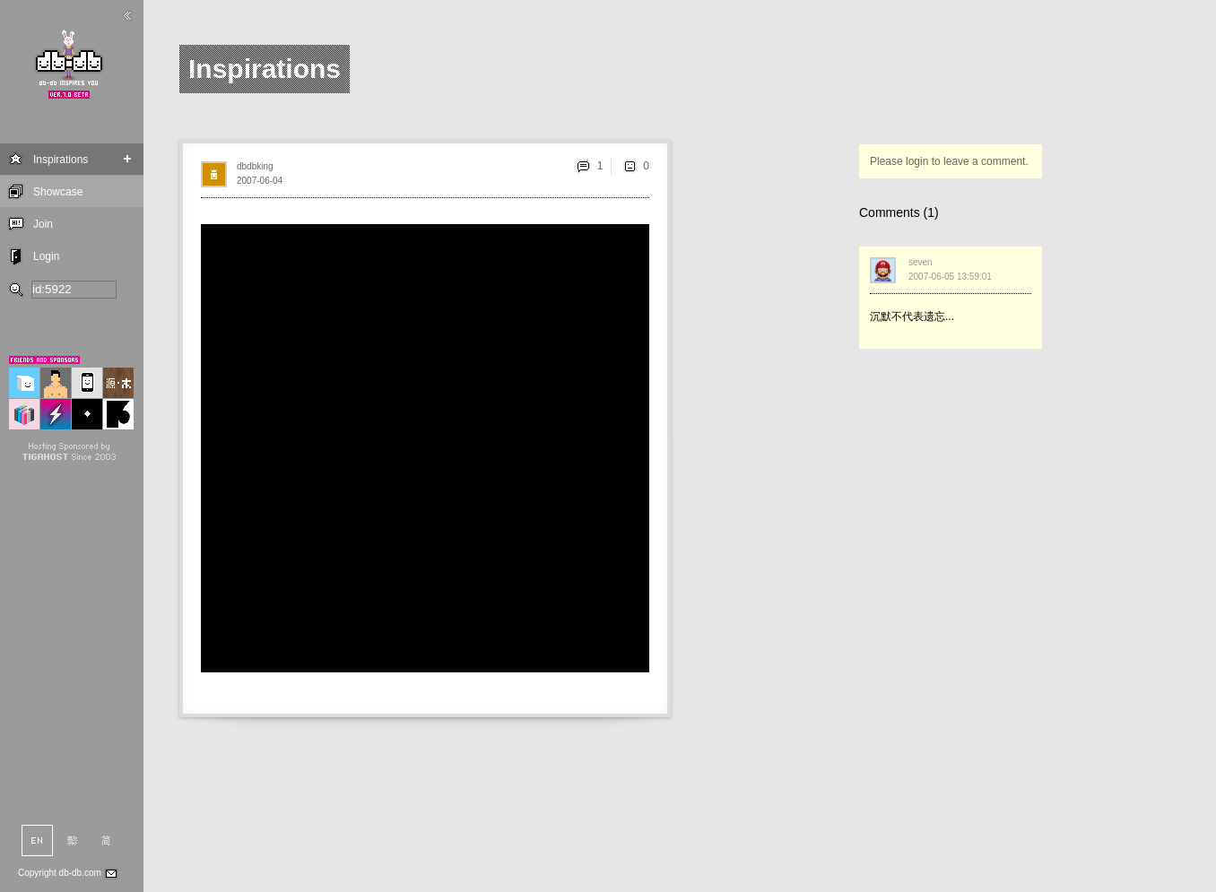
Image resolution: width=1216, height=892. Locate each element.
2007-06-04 (259, 181)
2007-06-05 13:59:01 (950, 276)
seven (920, 262)
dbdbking (255, 166)
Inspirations (60, 159)
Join (43, 224)
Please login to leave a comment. (949, 161)
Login (46, 256)
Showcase (58, 192)
